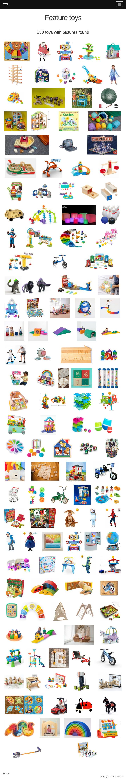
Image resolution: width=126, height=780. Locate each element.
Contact (119, 776)
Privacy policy (107, 776)
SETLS (6, 773)
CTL (6, 4)
